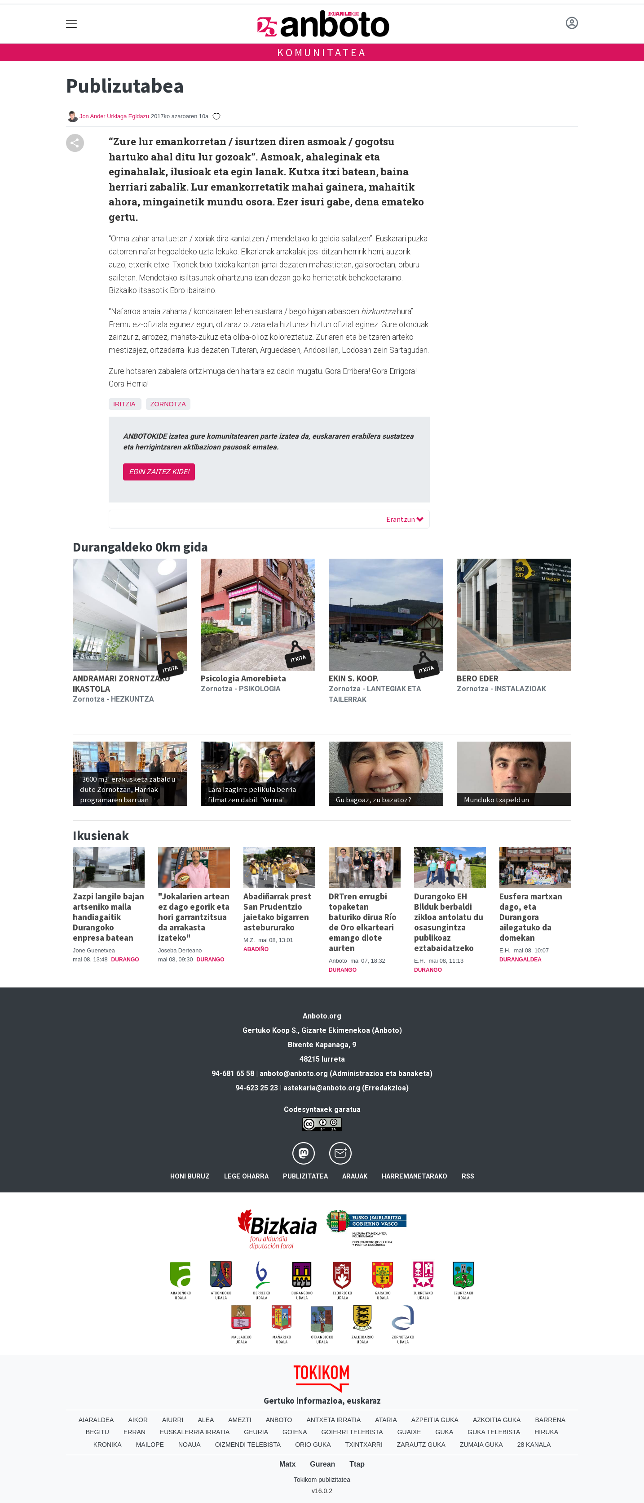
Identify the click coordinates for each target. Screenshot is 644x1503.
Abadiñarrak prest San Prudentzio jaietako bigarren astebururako (277, 912)
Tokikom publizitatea (322, 1479)
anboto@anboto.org (294, 1073)
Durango (125, 959)
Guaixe (409, 1432)
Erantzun (404, 519)
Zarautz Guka (421, 1444)
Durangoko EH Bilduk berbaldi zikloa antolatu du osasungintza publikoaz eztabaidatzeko (448, 922)
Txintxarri (364, 1444)
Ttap (357, 1464)
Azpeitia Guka (435, 1419)
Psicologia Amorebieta (243, 678)
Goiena (294, 1432)
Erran (135, 1432)
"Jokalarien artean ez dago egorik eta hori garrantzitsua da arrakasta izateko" (193, 917)
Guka (445, 1432)
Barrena (550, 1419)
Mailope (150, 1444)
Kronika (107, 1444)
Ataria (386, 1419)
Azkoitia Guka (497, 1419)
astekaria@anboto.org (321, 1088)
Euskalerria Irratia (194, 1432)
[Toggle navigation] (71, 23)
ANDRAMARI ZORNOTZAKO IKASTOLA (121, 683)
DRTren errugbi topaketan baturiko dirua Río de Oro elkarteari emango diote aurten (363, 922)
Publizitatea (305, 1176)
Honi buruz (190, 1176)
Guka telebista (494, 1432)
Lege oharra (246, 1176)
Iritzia (124, 404)
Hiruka (546, 1432)
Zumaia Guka (481, 1444)
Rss (468, 1176)
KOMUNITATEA (322, 52)
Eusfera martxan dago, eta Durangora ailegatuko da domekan (530, 917)
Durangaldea (520, 959)
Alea (206, 1419)
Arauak (354, 1176)
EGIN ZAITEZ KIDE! (159, 471)
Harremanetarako (414, 1176)
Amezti (239, 1419)
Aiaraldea (96, 1419)
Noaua (189, 1444)
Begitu (97, 1432)
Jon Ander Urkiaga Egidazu (114, 116)
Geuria (256, 1432)
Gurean (322, 1464)
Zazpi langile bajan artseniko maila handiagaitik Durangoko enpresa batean (108, 917)
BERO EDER (477, 678)
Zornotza (168, 404)
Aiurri (172, 1419)
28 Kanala (534, 1444)
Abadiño (256, 949)
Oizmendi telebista (248, 1444)
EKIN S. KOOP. (354, 678)
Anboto (279, 1419)
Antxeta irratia (334, 1419)
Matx (287, 1464)
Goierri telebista (352, 1432)
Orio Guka (313, 1444)
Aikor (138, 1419)
